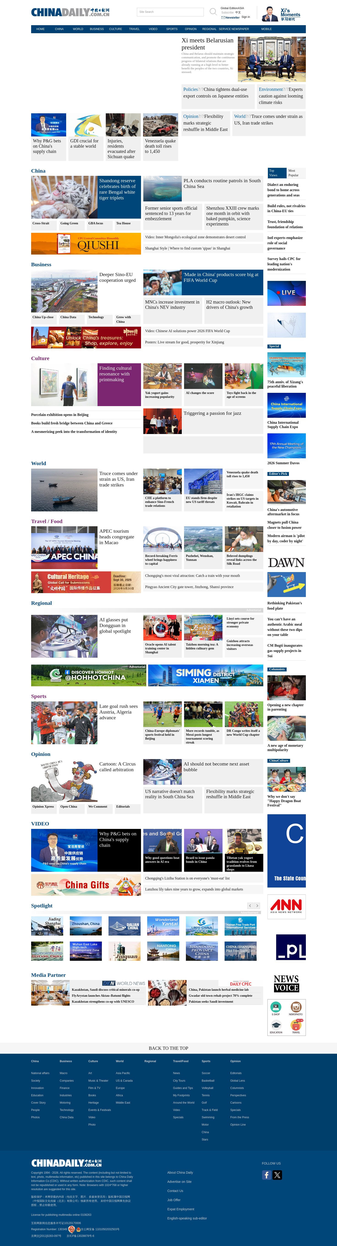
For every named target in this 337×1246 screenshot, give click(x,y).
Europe (120, 1088)
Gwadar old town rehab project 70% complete (220, 995)
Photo (91, 1124)
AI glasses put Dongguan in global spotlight (115, 625)
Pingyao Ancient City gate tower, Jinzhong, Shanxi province (189, 587)
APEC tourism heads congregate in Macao (116, 536)
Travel (38, 521)
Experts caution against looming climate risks (281, 96)
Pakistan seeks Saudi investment (211, 1001)
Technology (96, 317)
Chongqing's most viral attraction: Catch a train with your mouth (192, 576)
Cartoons (236, 1102)
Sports (38, 696)
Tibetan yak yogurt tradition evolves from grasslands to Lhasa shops (242, 863)
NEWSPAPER (240, 29)
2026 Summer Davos (283, 463)
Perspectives (238, 1095)
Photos (35, 1117)
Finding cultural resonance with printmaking (115, 373)
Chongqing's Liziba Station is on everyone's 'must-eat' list (187, 878)
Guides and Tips (183, 1088)
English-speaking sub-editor (187, 1218)
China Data (68, 317)
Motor (205, 1124)
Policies (190, 89)
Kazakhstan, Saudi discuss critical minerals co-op (106, 989)
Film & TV (94, 1088)
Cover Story (38, 1102)
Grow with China (123, 319)
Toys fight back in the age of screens (241, 394)
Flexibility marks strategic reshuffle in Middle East (205, 123)
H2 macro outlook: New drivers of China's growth (229, 304)
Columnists (277, 669)
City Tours (179, 1080)
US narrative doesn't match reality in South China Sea (170, 794)
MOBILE (266, 29)
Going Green (69, 223)
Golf (204, 1102)
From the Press (239, 1117)
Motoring (65, 1102)
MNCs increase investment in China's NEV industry (172, 304)
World (240, 116)
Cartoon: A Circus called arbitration (117, 766)
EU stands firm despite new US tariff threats (201, 500)
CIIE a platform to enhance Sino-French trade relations (159, 502)
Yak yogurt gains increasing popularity (159, 394)
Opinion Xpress (43, 806)
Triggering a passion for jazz (212, 413)
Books (92, 1095)
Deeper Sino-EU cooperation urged (117, 277)
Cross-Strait (41, 223)
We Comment (97, 806)
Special (274, 346)
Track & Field (210, 1110)
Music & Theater (98, 1080)
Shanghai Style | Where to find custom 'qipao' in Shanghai (187, 248)
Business (41, 264)
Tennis (206, 1095)
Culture (40, 358)
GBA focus (95, 223)
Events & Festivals (99, 1110)
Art (90, 1073)
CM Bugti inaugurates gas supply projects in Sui (284, 650)
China (38, 171)
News (176, 1073)
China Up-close (43, 317)
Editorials (123, 806)
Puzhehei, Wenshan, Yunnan (199, 557)
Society (35, 1080)
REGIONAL (209, 29)
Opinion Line (238, 1124)
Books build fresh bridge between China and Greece (71, 423)
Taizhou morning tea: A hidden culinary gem (202, 646)
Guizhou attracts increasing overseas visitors (240, 645)
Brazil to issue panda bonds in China (200, 859)
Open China (68, 806)
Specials (178, 1117)
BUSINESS (97, 29)
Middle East (123, 1102)
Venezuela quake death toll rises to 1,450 (242, 474)
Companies (67, 1080)
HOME (40, 29)
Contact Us (175, 1191)
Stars (205, 1139)
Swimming (208, 1117)
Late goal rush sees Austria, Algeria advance (118, 711)
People (35, 1110)
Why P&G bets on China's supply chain (117, 839)
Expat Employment (180, 1209)
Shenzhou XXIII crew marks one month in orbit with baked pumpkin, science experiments (232, 216)
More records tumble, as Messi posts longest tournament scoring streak (202, 736)
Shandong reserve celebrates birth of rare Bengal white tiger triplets (117, 189)
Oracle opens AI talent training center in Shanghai (160, 648)
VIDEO (153, 29)
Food (57, 521)
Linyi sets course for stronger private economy (240, 622)
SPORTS (171, 29)
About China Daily (180, 1172)
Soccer (206, 1073)
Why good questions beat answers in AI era (162, 859)
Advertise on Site (179, 1182)
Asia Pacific (123, 1073)
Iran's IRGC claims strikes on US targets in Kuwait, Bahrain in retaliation (242, 500)
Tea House (123, 223)
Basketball (208, 1080)
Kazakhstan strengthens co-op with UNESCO (103, 1001)
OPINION (191, 29)
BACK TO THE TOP (168, 1048)
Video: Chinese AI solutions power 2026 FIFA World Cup (187, 331)
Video (91, 1117)
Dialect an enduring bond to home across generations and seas (283, 190)
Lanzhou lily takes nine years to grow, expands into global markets (194, 889)
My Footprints (181, 1095)
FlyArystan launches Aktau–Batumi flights (101, 995)
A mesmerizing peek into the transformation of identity (74, 432)
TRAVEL (134, 29)
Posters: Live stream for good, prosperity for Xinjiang (184, 342)
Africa (119, 1095)
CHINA (59, 29)
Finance (65, 1088)
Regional (41, 603)
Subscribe (227, 12)
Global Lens (237, 1080)
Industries (66, 1095)
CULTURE (115, 29)
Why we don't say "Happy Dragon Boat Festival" (284, 801)
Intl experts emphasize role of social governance (285, 243)
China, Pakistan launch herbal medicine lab (219, 989)
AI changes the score (200, 392)
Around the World (183, 1102)
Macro (63, 1073)
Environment (271, 89)
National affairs (40, 1073)
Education (37, 1095)
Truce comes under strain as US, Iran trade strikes (118, 479)
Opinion (190, 116)
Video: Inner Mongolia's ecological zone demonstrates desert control (195, 237)
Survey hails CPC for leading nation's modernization (284, 264)
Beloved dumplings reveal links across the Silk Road (242, 559)
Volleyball (207, 1088)
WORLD (78, 29)
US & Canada (124, 1080)
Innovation (37, 1088)
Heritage (93, 1102)
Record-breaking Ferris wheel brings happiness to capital (161, 559)
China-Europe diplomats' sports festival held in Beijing (162, 734)
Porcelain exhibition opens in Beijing (59, 415)
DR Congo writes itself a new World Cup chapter (243, 732)
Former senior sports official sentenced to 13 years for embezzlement (171, 213)
